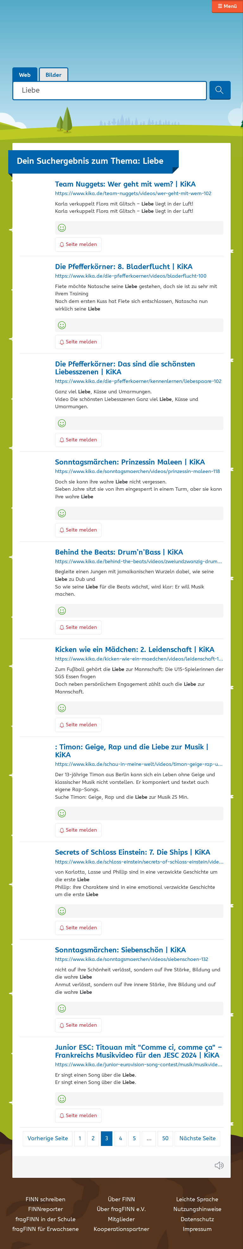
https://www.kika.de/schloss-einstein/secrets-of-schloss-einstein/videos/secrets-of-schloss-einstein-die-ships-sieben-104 (139, 862)
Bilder (54, 75)
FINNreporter (45, 1209)
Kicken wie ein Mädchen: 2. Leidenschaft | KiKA (135, 649)
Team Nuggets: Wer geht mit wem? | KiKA (125, 184)
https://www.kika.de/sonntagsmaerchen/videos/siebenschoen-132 (131, 959)
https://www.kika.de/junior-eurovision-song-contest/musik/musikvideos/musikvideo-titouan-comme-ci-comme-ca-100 (139, 1065)
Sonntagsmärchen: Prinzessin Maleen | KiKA (130, 462)
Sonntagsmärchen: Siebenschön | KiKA (120, 950)
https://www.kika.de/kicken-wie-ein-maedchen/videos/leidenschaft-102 (139, 659)
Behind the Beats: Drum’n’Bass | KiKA (119, 552)
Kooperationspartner (121, 1229)
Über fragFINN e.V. (121, 1209)
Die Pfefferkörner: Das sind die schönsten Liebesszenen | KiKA (125, 368)
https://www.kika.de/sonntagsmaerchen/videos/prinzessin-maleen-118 (137, 472)
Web (25, 75)
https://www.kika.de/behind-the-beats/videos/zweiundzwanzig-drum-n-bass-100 (139, 562)
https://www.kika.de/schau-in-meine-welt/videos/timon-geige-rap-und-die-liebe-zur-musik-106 (139, 764)
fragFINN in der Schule (46, 1219)
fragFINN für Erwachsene (45, 1229)
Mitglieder (121, 1219)
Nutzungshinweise (197, 1209)
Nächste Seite (197, 1138)
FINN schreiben (45, 1199)
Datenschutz (197, 1219)
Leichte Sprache (197, 1199)
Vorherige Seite (48, 1138)
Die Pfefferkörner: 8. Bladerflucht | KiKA (124, 267)
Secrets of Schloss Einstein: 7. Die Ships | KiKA (132, 852)
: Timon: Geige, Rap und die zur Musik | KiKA (132, 751)
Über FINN (121, 1199)
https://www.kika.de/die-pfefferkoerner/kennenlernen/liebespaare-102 (138, 381)
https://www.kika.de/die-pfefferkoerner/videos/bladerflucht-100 (131, 276)
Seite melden (78, 245)
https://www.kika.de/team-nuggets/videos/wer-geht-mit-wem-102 (133, 194)
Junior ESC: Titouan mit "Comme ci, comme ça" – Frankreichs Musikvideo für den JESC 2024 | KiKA (138, 1051)
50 (167, 1138)
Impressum (197, 1229)
